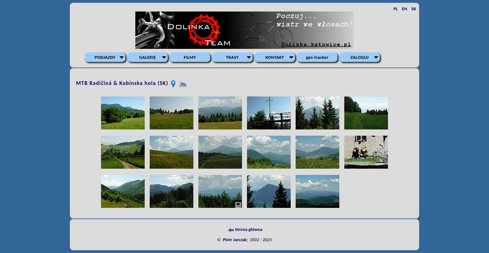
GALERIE (147, 57)
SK (413, 9)
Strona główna (244, 229)
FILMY (190, 57)
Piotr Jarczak (235, 239)
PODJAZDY (105, 57)
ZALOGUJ (360, 57)
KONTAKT (274, 57)
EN (404, 9)
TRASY (232, 57)
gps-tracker (317, 57)
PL (395, 9)
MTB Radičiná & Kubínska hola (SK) (123, 83)
